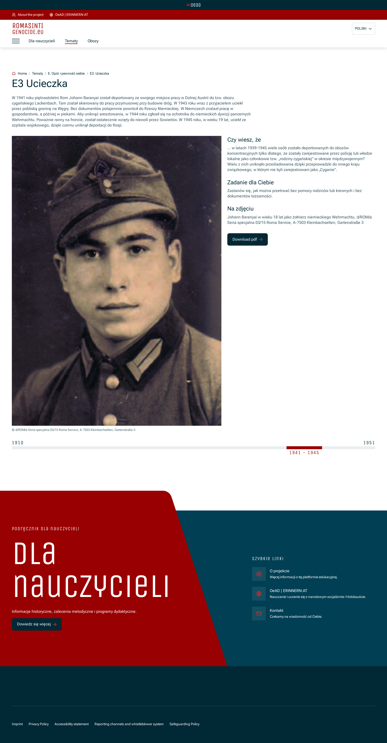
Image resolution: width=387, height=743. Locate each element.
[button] (363, 29)
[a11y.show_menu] (16, 41)
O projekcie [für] (280, 571)
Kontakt (276, 610)
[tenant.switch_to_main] (193, 5)
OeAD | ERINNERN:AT (318, 590)
